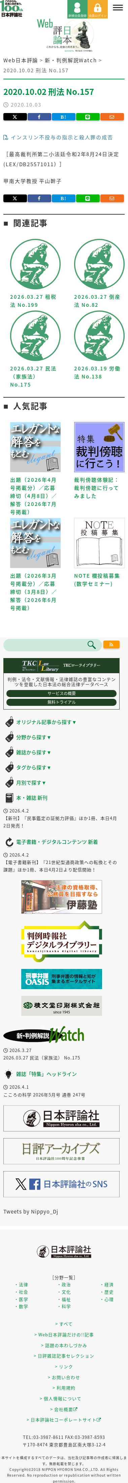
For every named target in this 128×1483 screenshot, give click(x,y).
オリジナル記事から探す (46, 722)
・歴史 (107, 1292)
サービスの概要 (61, 693)
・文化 (64, 1292)
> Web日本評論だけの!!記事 (64, 1334)
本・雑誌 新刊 (31, 797)
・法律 (21, 1284)
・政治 (64, 1284)
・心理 (107, 1299)
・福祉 (64, 1299)
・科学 (64, 1306)
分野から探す (34, 737)
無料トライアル (61, 702)
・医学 (21, 1299)
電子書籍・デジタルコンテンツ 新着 (57, 841)
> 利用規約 (64, 1387)
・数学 (21, 1306)
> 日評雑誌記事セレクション (64, 1355)
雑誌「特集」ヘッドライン (46, 1074)
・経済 (107, 1284)
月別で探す (31, 782)
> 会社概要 (64, 1409)
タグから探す (34, 767)
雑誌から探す (34, 752)
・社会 (21, 1292)
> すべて (64, 1324)
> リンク (64, 1366)
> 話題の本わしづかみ (64, 1345)
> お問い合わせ (64, 1377)
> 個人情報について (61, 1398)
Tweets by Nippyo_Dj (30, 1211)
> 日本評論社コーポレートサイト (64, 1419)
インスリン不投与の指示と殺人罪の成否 (58, 137)
